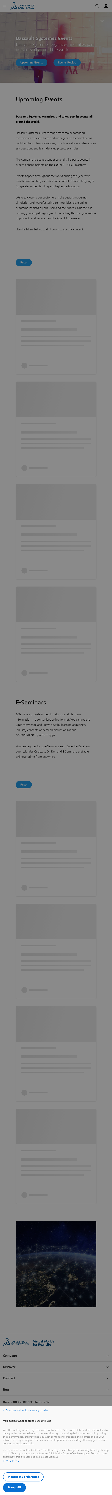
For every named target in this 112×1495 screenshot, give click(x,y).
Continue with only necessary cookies (27, 1410)
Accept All (14, 1487)
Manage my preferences (23, 1476)
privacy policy (11, 1460)
